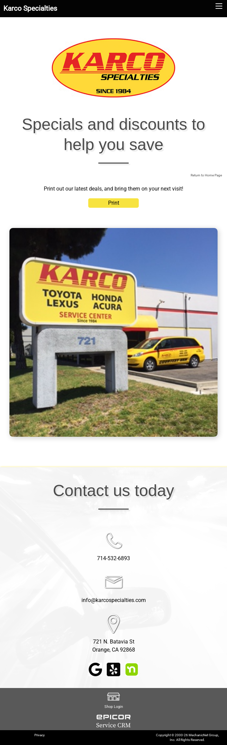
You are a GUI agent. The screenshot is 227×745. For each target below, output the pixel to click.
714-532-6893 (113, 558)
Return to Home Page (206, 175)
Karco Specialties (30, 8)
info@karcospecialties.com (114, 600)
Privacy (39, 735)
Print (113, 203)
